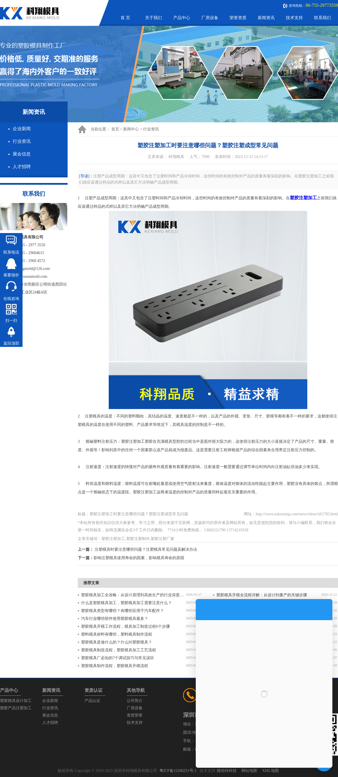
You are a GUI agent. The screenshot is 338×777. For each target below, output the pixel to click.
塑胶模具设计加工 (16, 701)
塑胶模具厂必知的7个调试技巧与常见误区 (117, 658)
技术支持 (294, 17)
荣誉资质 (238, 17)
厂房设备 (209, 17)
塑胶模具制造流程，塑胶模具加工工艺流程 (118, 650)
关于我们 (153, 17)
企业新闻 (22, 128)
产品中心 (181, 17)
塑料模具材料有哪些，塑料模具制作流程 (116, 634)
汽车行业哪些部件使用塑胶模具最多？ (114, 618)
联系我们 (322, 17)
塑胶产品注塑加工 (16, 708)
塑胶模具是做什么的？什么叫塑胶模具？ (116, 642)
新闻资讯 (266, 17)
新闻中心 (131, 129)
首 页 (125, 17)
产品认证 (92, 701)
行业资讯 (22, 141)
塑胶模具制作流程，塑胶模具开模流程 (114, 666)
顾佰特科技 (227, 771)
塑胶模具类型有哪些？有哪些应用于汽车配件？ (122, 611)
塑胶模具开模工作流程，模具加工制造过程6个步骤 (125, 626)
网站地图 (249, 771)
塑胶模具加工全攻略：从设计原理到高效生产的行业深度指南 (133, 595)
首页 (115, 129)
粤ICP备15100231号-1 (177, 771)
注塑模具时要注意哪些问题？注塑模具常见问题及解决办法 (146, 549)
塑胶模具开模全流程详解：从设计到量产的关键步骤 (261, 595)
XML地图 (270, 771)
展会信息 (22, 154)
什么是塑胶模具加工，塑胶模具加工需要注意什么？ (126, 603)
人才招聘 (22, 166)
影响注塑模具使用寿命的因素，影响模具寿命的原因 (139, 558)
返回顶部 (11, 343)
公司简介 (135, 701)
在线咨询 (11, 299)
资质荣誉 (135, 715)
